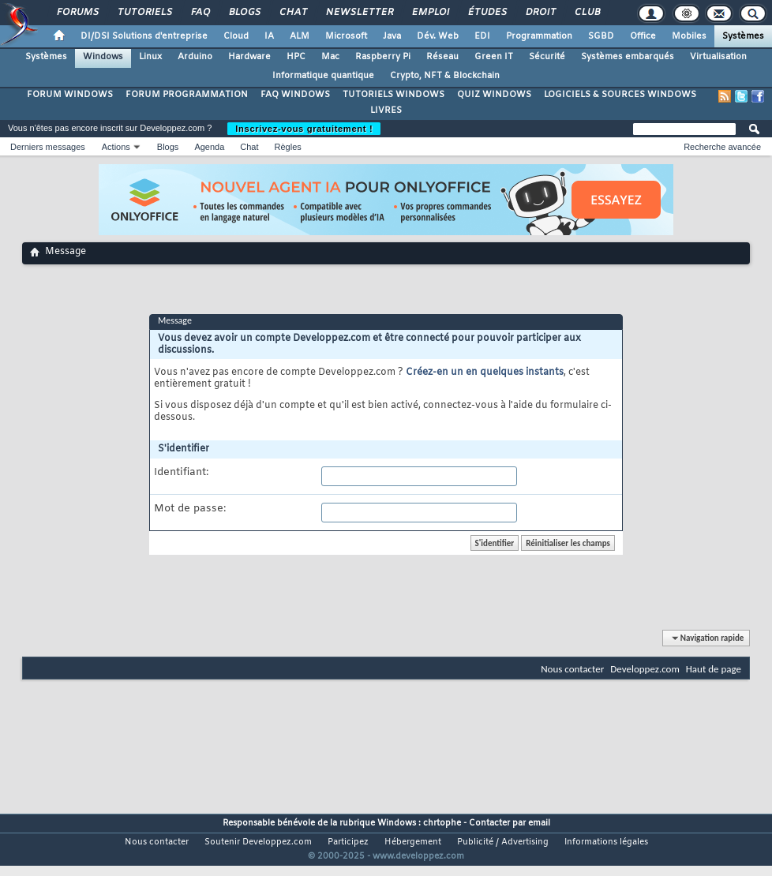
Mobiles (689, 36)
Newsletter (359, 12)
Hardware (249, 56)
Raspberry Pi (382, 56)
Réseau (442, 56)
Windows (103, 56)
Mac (330, 56)
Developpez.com (645, 669)
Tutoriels (144, 12)
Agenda (209, 147)
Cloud (236, 36)
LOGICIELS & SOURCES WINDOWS (620, 94)
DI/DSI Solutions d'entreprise (144, 36)
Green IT (493, 56)
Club (586, 12)
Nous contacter (572, 669)
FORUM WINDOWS (70, 94)
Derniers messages (47, 147)
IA (269, 36)
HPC (296, 56)
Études (487, 12)
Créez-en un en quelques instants (485, 372)
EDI (482, 36)
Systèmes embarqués (627, 56)
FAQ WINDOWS (295, 94)
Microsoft (346, 36)
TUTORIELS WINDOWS (393, 94)
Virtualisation (718, 56)
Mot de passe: (190, 509)
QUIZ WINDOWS (494, 94)
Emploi (430, 12)
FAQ (200, 12)
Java (392, 36)
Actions (116, 147)
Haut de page (713, 669)
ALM (299, 36)
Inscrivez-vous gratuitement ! (304, 128)
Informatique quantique (323, 75)
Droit (540, 12)
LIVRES (386, 110)
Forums (76, 12)
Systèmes (743, 36)
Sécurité (547, 56)
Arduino (195, 56)
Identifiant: (181, 472)
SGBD (601, 36)
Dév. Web (438, 36)
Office (643, 36)
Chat (292, 12)
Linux (150, 56)
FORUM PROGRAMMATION (187, 94)
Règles (288, 147)
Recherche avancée (722, 147)
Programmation (539, 36)
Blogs (244, 12)
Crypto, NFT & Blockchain (445, 75)
